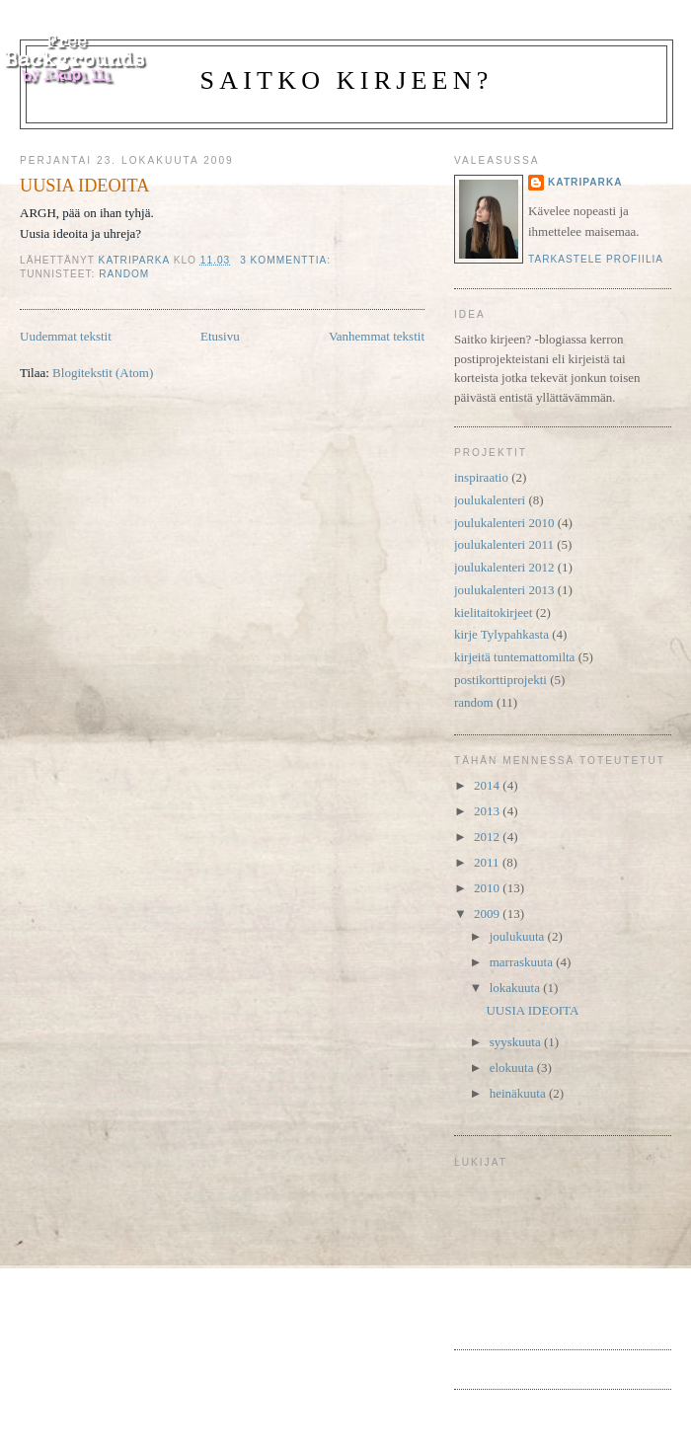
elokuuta (513, 1067)
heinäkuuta (519, 1093)
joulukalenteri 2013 (504, 589)
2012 (488, 836)
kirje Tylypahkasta (501, 634)
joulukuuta (519, 936)
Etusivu (220, 336)
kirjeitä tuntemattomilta (514, 656)
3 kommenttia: (287, 260)
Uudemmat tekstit (66, 336)
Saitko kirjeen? (347, 80)
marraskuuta (523, 961)
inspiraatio (481, 477)
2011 (488, 862)
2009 (488, 913)
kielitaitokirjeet (493, 612)
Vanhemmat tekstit (376, 336)
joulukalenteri (489, 500)
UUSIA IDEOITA (84, 185)
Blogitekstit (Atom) (102, 372)
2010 (488, 887)
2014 (488, 785)
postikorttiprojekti (500, 679)
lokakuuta (517, 987)
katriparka (585, 182)
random (124, 273)
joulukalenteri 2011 (504, 544)
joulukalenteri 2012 (504, 567)
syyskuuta (517, 1041)
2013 (488, 810)
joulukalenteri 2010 (504, 522)
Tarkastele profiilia (595, 259)
